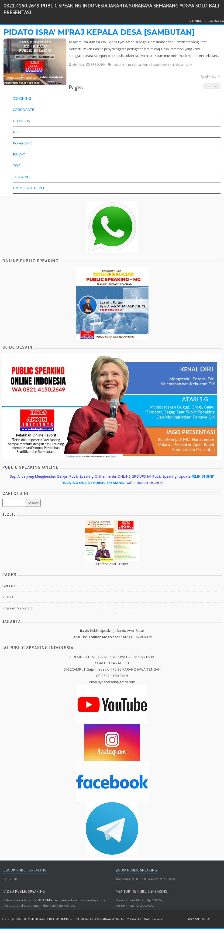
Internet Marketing (17, 608)
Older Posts (212, 86)
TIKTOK (205, 919)
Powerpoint (22, 143)
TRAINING (194, 21)
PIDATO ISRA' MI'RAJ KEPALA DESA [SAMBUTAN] (99, 32)
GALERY (8, 585)
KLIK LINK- (45, 900)
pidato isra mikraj (124, 65)
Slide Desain (215, 21)
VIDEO (7, 597)
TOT (16, 165)
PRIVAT (19, 154)
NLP (16, 131)
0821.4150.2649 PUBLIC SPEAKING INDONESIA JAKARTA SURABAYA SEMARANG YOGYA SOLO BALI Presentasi (94, 919)
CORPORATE (23, 109)
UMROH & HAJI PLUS (30, 187)
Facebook (193, 919)
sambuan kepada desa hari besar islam (165, 65)
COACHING (22, 98)
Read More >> (211, 76)
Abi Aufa (78, 65)
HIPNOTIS (21, 120)
